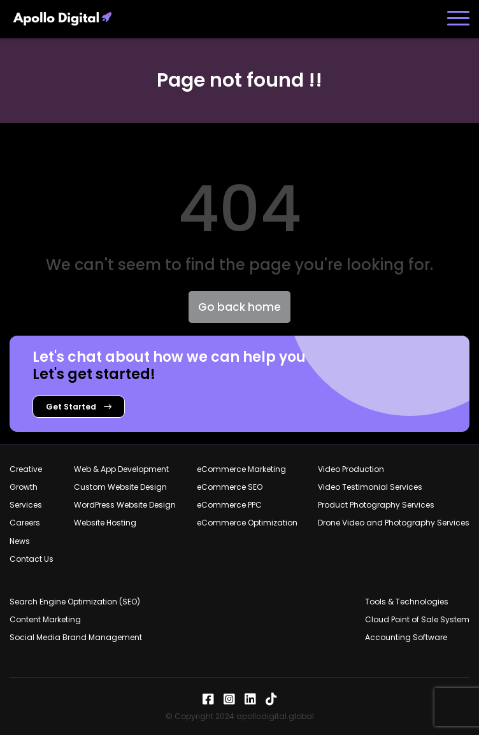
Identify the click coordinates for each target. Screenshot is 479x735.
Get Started (78, 406)
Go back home (239, 307)
